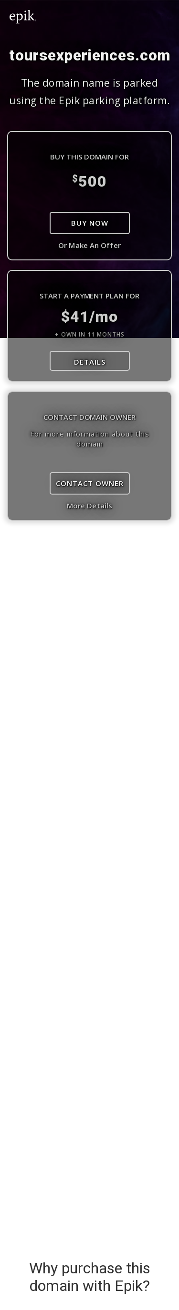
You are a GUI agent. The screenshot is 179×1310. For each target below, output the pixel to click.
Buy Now (89, 223)
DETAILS (89, 362)
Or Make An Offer (89, 245)
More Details (89, 505)
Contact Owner (90, 483)
